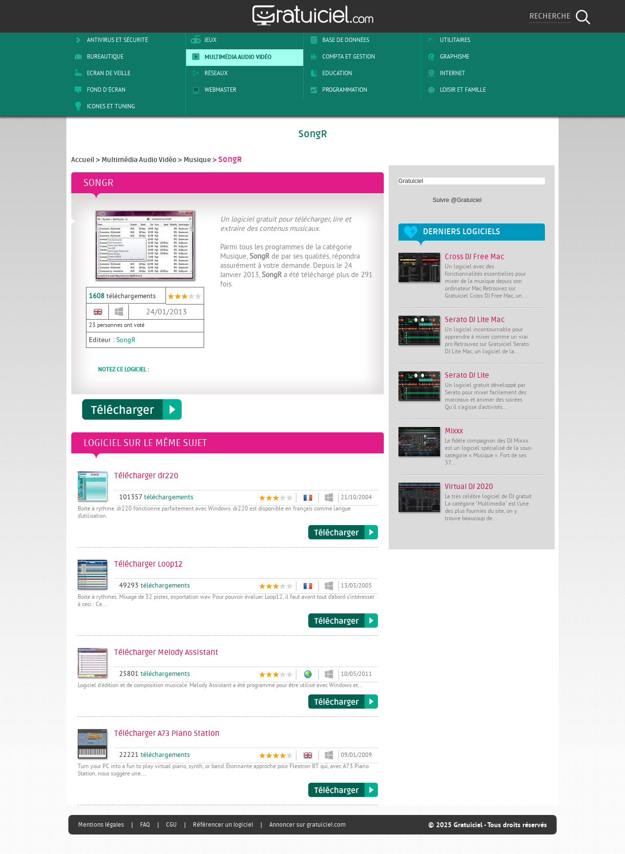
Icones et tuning (103, 106)
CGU (171, 824)
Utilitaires (447, 40)
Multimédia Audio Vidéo (229, 56)
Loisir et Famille (455, 89)
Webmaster (212, 89)
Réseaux (208, 73)
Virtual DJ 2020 (469, 487)
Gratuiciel (410, 181)
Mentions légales (101, 824)
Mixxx (454, 431)
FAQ (145, 824)
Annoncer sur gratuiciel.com (308, 824)
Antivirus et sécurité (109, 40)
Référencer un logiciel (223, 824)
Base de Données (337, 40)
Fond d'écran (98, 89)
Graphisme (446, 56)
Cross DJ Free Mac (474, 257)
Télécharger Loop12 (343, 620)
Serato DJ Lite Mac (475, 320)
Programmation (336, 89)
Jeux (202, 40)
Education (329, 73)
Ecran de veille (100, 73)
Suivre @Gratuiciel (457, 200)
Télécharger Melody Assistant (343, 701)
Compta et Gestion (340, 56)
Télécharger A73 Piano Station (343, 790)
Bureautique (97, 56)
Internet (444, 73)
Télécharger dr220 (343, 532)
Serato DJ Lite (467, 375)
